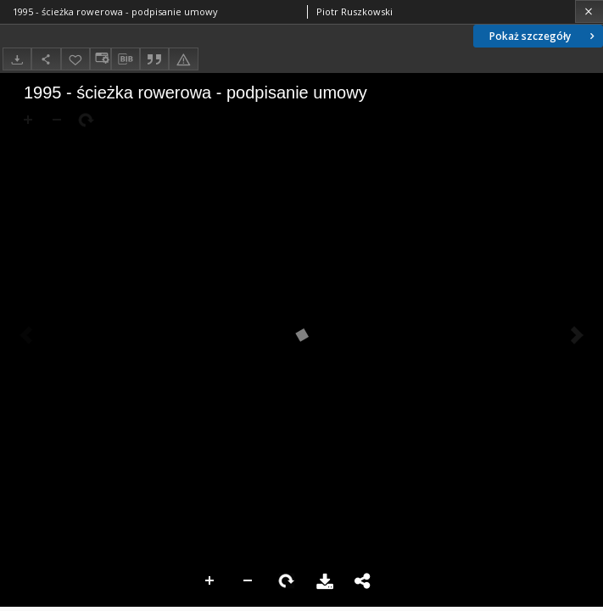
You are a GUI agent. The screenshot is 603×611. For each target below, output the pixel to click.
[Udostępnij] (45, 59)
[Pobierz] (17, 59)
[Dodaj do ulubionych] (75, 59)
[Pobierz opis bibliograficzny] (125, 59)
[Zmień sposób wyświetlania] (100, 59)
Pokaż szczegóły (543, 36)
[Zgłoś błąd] (183, 59)
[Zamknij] (589, 11)
